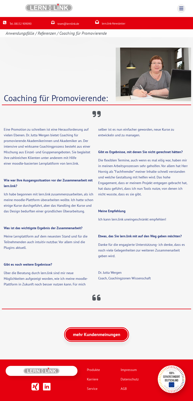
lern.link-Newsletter (113, 23)
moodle (17, 163)
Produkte (93, 370)
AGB (124, 388)
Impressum (129, 370)
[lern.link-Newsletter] (97, 22)
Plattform (33, 200)
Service (92, 388)
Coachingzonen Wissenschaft (129, 278)
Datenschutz (130, 379)
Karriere (92, 379)
